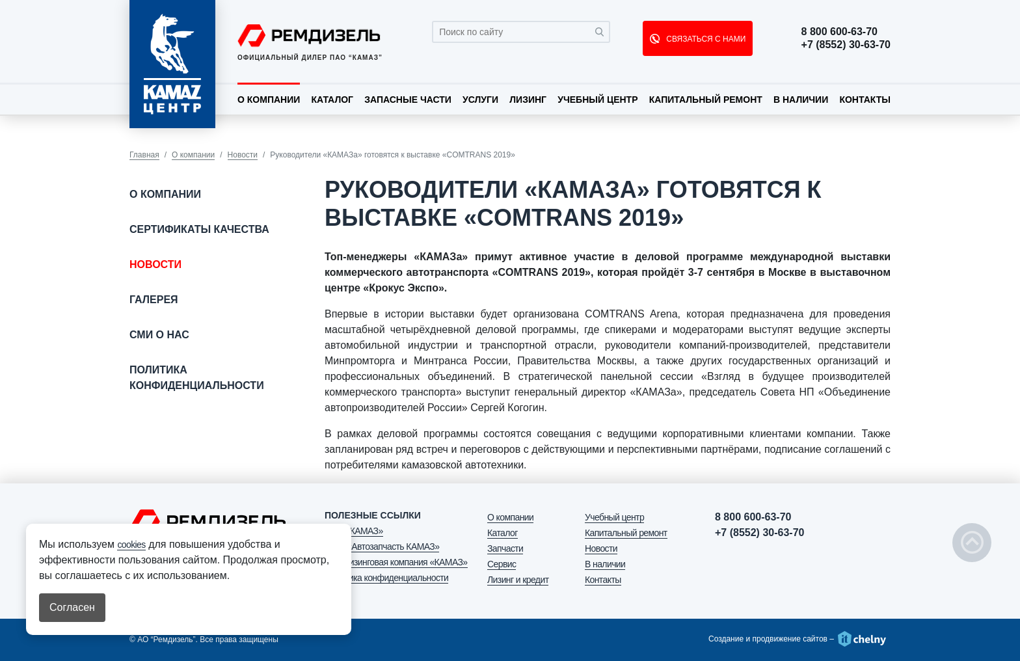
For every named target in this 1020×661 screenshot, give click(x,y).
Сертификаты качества (199, 229)
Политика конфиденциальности (196, 377)
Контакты (864, 99)
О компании (268, 99)
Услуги (480, 99)
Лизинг (527, 99)
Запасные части (407, 99)
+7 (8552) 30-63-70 (846, 45)
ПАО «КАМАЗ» (354, 531)
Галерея (153, 299)
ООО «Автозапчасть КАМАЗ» (382, 546)
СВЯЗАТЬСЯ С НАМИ (704, 39)
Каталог (332, 99)
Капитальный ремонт (705, 99)
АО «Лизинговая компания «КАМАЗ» (396, 562)
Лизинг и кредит (517, 579)
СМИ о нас (159, 334)
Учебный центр (597, 99)
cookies (131, 544)
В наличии (800, 99)
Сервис (501, 564)
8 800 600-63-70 (839, 32)
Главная (144, 154)
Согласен (72, 607)
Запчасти (505, 548)
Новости (243, 154)
